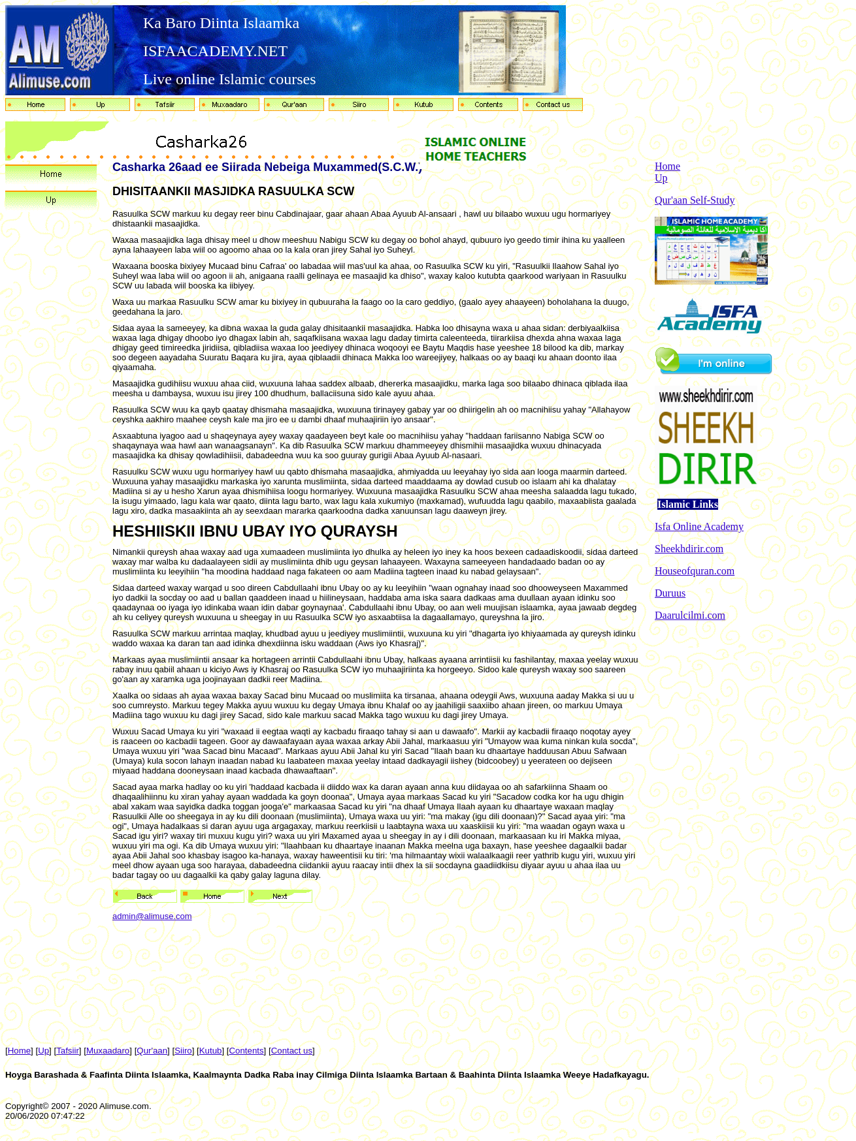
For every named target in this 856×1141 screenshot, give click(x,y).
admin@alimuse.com (152, 916)
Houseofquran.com (694, 570)
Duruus (670, 593)
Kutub (210, 1050)
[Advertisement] (753, 828)
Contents (246, 1050)
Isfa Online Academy (699, 526)
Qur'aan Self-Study (694, 200)
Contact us (291, 1050)
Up (661, 177)
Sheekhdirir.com (689, 548)
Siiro (183, 1050)
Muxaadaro (107, 1050)
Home (667, 166)
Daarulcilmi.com (690, 615)
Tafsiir (67, 1050)
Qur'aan (152, 1050)
